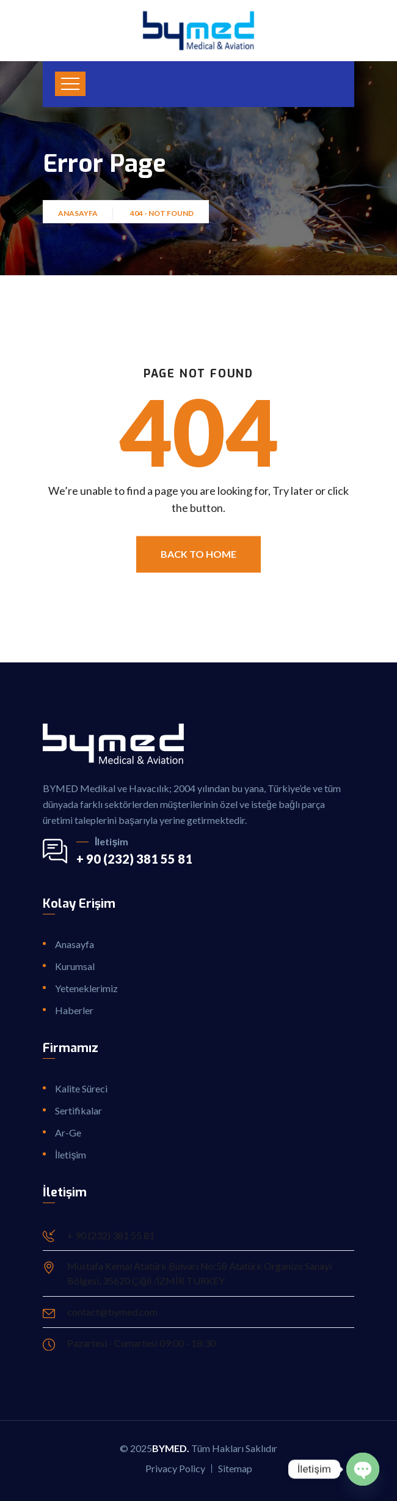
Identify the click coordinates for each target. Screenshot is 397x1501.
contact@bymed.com (112, 1312)
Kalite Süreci (81, 1088)
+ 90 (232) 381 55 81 (134, 858)
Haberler (74, 1010)
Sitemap (235, 1468)
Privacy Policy (175, 1468)
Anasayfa (79, 218)
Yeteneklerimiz (86, 988)
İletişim (70, 1154)
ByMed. (170, 1448)
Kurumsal (75, 966)
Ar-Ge (68, 1132)
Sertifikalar (78, 1110)
